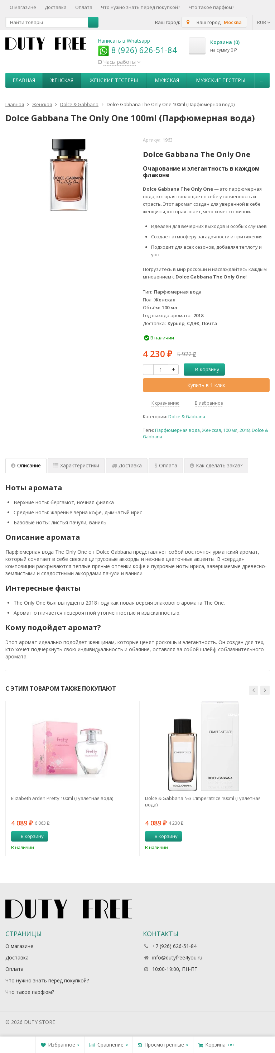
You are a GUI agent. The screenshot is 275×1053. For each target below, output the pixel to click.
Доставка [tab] (127, 465)
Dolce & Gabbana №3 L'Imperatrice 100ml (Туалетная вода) (203, 801)
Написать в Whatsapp (124, 40)
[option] (70, 778)
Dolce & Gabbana (186, 417)
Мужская (167, 80)
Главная (24, 80)
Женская (61, 80)
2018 (245, 430)
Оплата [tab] (165, 465)
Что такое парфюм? (211, 7)
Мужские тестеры (220, 80)
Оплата (83, 7)
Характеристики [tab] (76, 465)
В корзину (203, 369)
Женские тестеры (114, 80)
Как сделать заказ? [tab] (216, 465)
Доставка (56, 7)
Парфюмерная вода (177, 430)
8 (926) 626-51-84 (137, 49)
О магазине (23, 7)
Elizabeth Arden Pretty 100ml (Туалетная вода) (62, 798)
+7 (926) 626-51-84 (174, 946)
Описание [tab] (26, 465)
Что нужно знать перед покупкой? (140, 7)
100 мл (230, 430)
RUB (264, 22)
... (262, 80)
